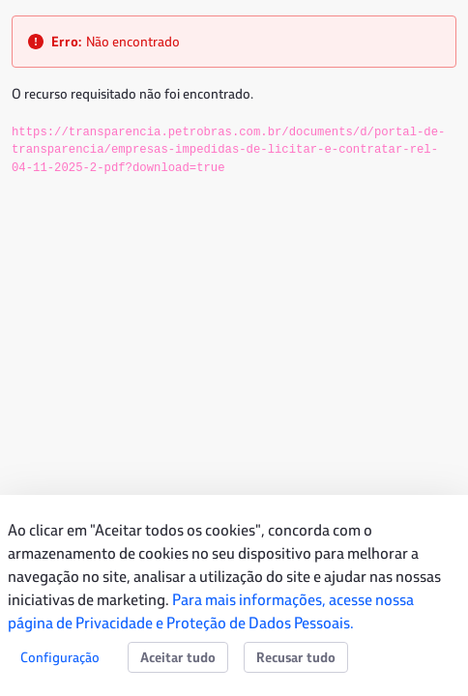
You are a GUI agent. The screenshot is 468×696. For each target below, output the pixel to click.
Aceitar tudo (178, 657)
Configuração (60, 657)
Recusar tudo (296, 657)
